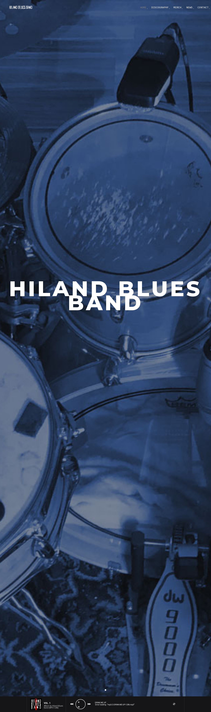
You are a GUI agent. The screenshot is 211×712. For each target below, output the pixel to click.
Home (143, 8)
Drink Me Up (100, 703)
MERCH (177, 8)
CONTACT (203, 8)
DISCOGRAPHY (160, 8)
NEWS (189, 8)
